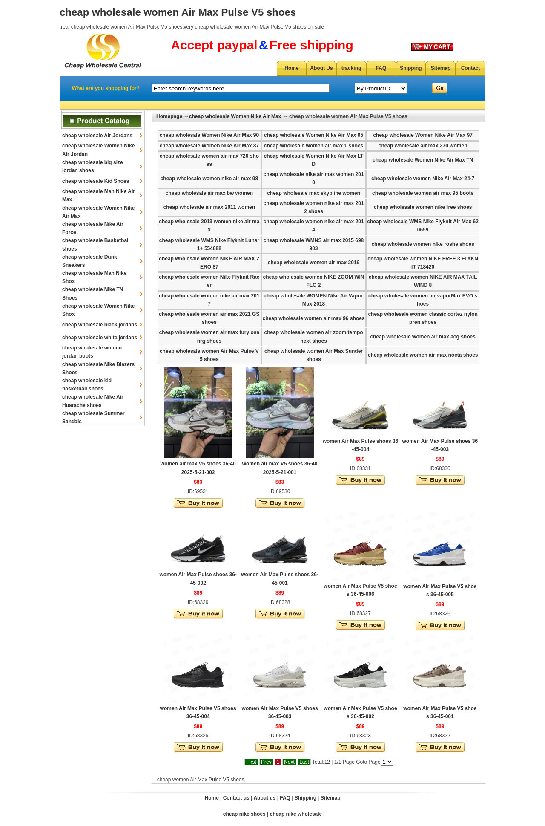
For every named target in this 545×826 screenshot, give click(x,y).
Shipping (411, 68)
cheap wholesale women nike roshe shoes (422, 244)
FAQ (381, 68)
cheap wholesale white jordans (99, 338)
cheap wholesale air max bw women (209, 193)
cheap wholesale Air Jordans (97, 136)
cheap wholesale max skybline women (313, 193)
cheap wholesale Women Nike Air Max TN (423, 160)
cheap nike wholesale (296, 814)
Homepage (169, 116)
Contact (470, 68)
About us (264, 798)
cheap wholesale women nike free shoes (423, 207)
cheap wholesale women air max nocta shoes (423, 355)
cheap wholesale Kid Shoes (95, 181)
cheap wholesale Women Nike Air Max (235, 116)
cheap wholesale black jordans (99, 325)
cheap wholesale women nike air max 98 (209, 179)
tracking (351, 68)
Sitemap (441, 68)
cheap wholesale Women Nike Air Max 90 (209, 135)
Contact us (236, 798)
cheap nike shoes (244, 814)
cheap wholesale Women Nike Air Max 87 (209, 146)
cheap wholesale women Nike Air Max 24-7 (422, 179)
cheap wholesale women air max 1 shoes (313, 146)
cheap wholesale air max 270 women (423, 146)
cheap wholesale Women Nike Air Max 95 (313, 135)
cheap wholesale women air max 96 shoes (313, 318)
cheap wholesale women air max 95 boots (422, 193)
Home (291, 68)
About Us (321, 68)
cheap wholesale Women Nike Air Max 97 (422, 135)
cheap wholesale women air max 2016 (313, 263)
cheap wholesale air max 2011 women (209, 207)
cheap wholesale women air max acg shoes (422, 337)
